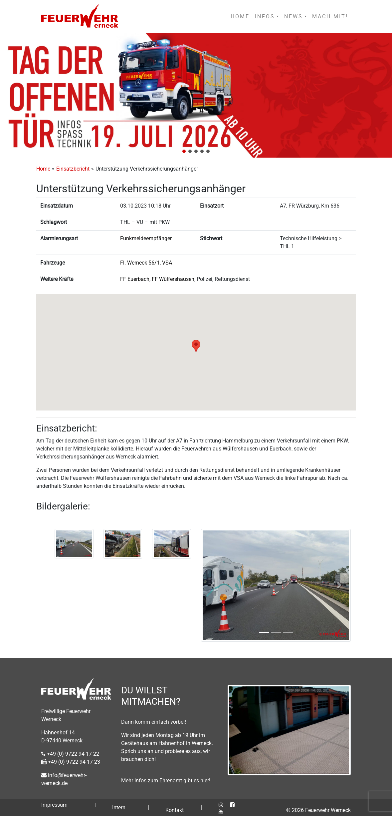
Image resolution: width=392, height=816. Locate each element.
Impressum (54, 805)
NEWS (293, 16)
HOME (240, 16)
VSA (167, 263)
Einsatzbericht (73, 169)
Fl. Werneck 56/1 (140, 263)
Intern (118, 807)
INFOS (265, 16)
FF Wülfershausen (173, 279)
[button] (184, 151)
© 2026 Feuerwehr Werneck (318, 810)
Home (43, 169)
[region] (196, 95)
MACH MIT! (330, 16)
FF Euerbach (134, 279)
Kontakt (174, 810)
